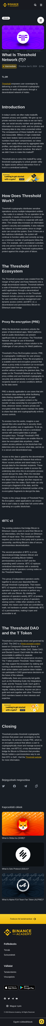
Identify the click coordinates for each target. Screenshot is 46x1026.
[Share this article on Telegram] (25, 786)
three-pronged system (30, 644)
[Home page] (11, 5)
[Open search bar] (34, 5)
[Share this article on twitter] (3, 786)
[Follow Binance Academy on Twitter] (9, 998)
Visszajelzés (9, 977)
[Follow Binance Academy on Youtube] (17, 998)
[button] (41, 4)
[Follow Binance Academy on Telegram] (13, 998)
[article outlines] (40, 20)
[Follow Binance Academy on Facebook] (5, 999)
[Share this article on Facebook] (14, 786)
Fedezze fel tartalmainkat (23, 919)
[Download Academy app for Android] (27, 988)
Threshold (6, 84)
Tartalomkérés (10, 972)
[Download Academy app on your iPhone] (11, 988)
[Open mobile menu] (41, 5)
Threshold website (33, 757)
